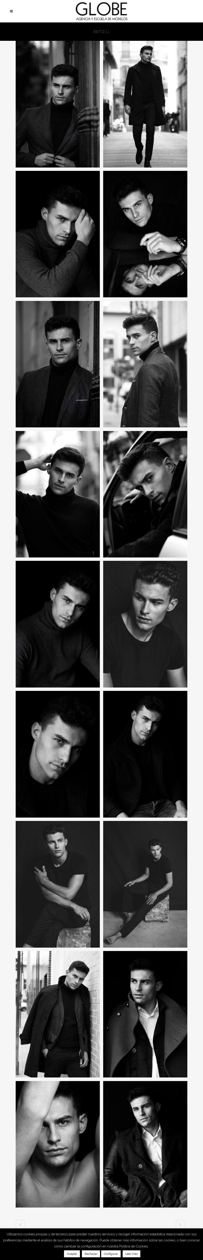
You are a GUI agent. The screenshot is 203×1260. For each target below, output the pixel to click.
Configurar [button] (111, 1254)
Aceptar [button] (72, 1254)
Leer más (131, 1254)
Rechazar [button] (91, 1254)
